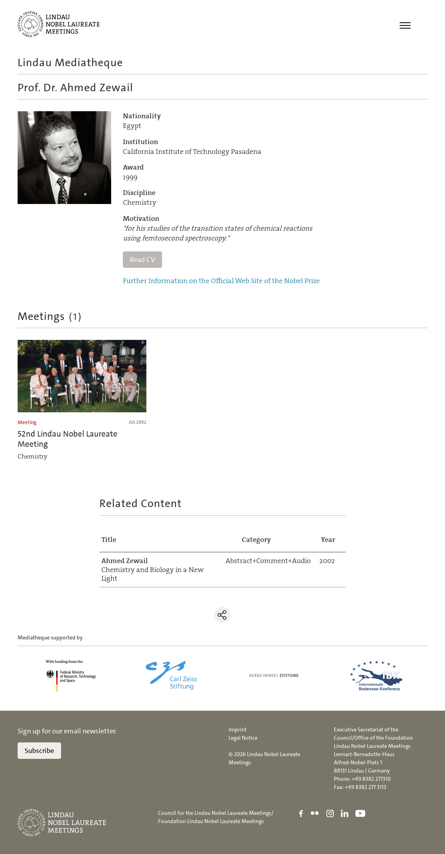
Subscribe (39, 750)
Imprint (238, 729)
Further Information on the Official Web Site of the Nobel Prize (221, 281)
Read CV (142, 259)
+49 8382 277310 (371, 778)
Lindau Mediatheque (70, 63)
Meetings (50, 316)
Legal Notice (243, 737)
